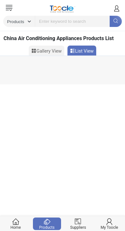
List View (82, 51)
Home (16, 224)
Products (46, 224)
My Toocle (109, 224)
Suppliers (78, 224)
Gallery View (46, 51)
